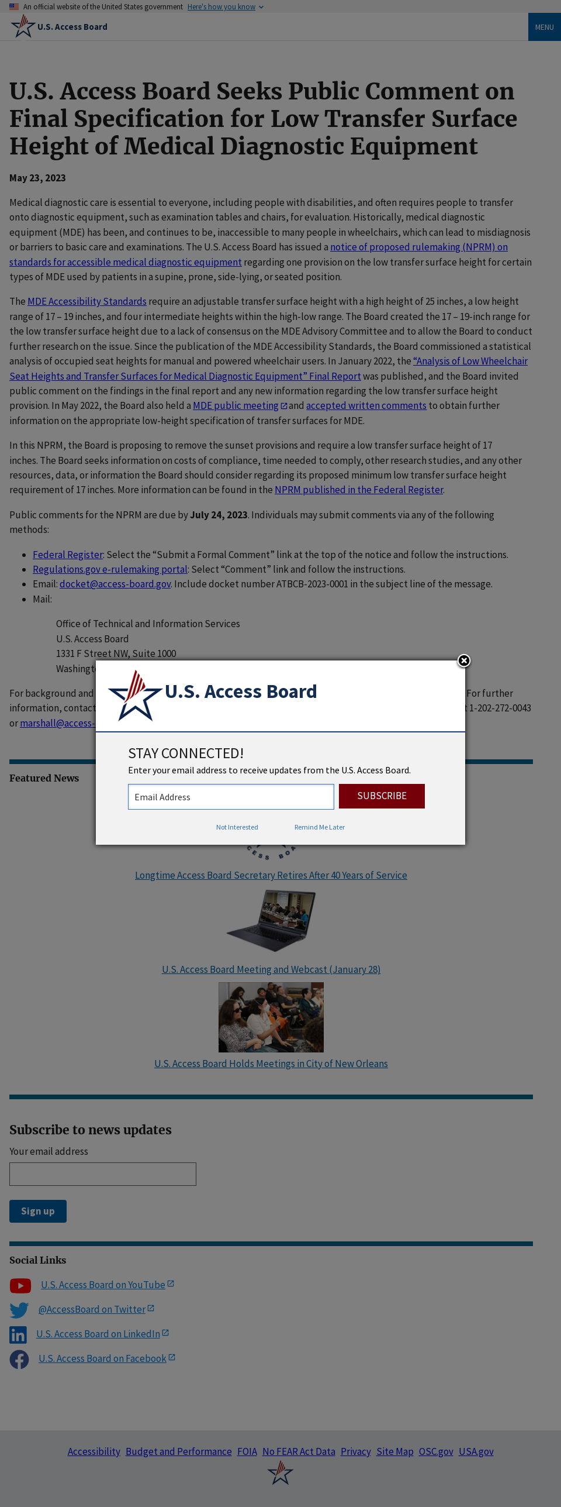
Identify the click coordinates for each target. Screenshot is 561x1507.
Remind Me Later (320, 827)
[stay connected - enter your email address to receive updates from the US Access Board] (231, 797)
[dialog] (280, 752)
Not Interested (237, 827)
